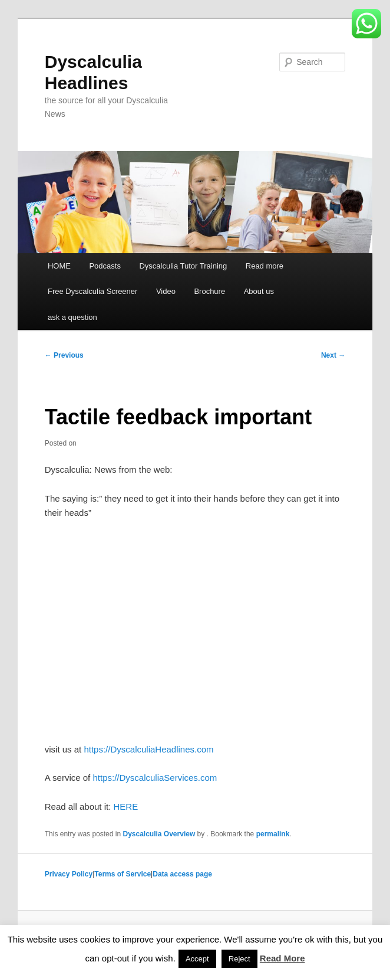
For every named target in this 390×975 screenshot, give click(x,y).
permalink (273, 834)
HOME (59, 265)
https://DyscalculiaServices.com (154, 778)
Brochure (209, 291)
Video (166, 291)
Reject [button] (239, 958)
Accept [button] (197, 958)
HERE (126, 806)
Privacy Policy (68, 874)
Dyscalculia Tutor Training (183, 265)
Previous (64, 355)
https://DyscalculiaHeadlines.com (148, 749)
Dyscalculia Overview (159, 834)
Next (333, 355)
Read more (264, 265)
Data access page (182, 874)
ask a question (72, 317)
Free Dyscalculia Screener (92, 291)
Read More (282, 958)
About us (259, 291)
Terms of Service (122, 874)
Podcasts (104, 265)
